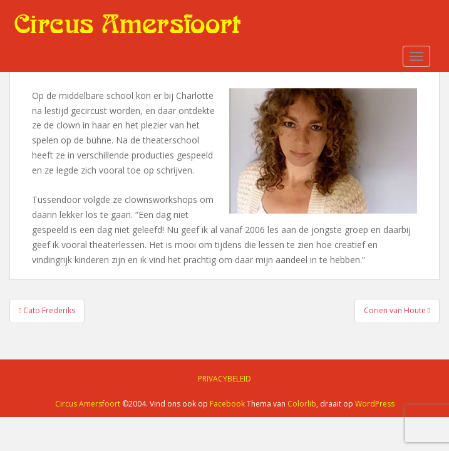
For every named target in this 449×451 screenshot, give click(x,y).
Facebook (227, 403)
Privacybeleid (224, 378)
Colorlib (301, 403)
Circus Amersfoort (87, 403)
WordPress (375, 403)
